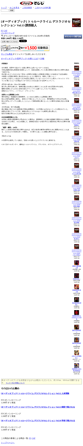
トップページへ (7, 443)
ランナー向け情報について (15, 383)
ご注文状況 (27, 8)
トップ (4, 8)
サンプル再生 (7, 54)
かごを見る (14, 8)
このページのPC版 (43, 8)
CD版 (42, 59)
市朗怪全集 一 (76, 278)
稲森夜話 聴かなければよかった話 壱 (76, 317)
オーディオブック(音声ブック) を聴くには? (19, 59)
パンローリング (7, 33)
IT (2, 31)
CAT (5, 31)
